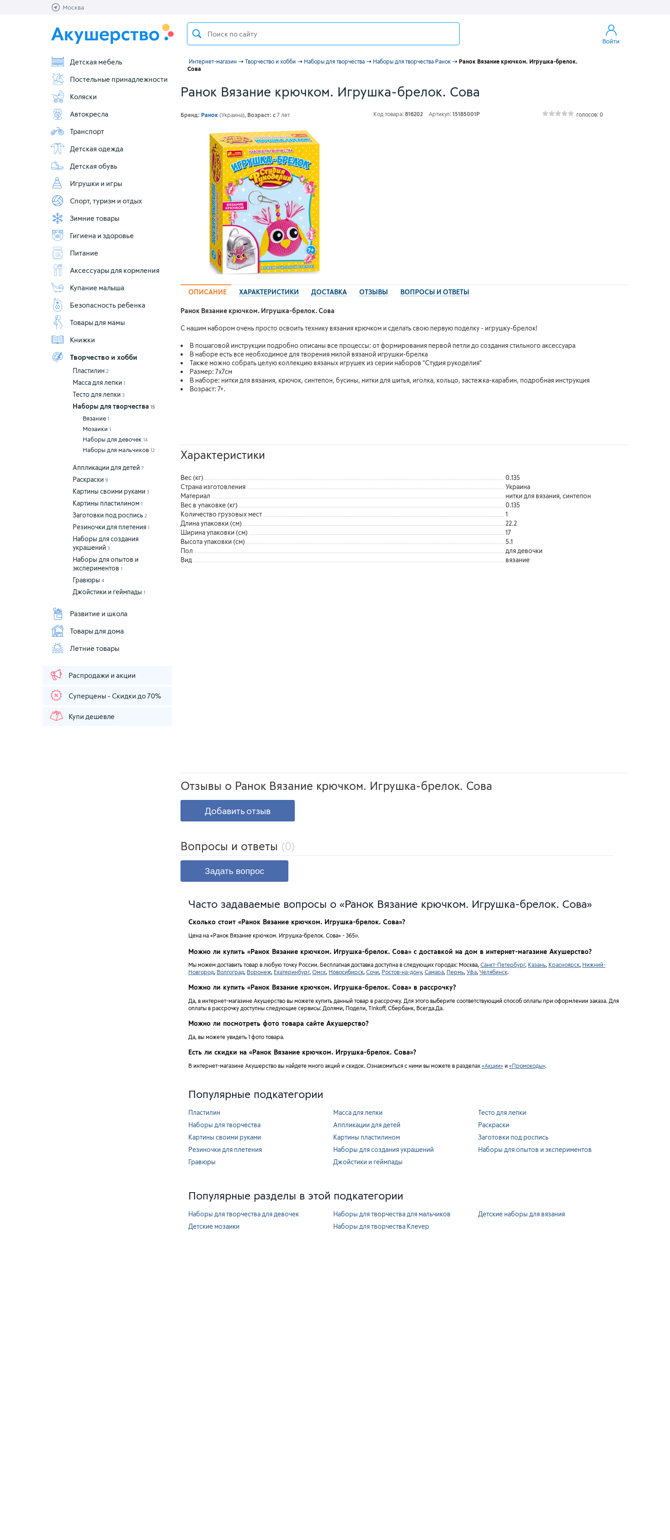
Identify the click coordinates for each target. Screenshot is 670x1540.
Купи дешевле (82, 716)
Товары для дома (87, 630)
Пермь (455, 972)
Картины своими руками (111, 491)
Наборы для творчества (114, 406)
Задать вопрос (234, 871)
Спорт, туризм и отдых (96, 200)
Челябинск (493, 972)
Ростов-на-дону (402, 972)
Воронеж (259, 972)
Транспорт (77, 131)
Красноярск (564, 964)
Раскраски (90, 479)
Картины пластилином (108, 503)
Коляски (73, 96)
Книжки (72, 339)
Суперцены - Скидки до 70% (105, 695)
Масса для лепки (99, 382)
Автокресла (79, 114)
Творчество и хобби (93, 357)
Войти (611, 34)
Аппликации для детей (108, 467)
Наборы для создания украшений (383, 1149)
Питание (74, 252)
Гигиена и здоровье (92, 235)
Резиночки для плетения (111, 527)
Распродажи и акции (92, 674)
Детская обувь (83, 166)
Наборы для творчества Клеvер (381, 1226)
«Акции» (492, 1065)
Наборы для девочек (115, 439)
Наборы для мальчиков (119, 449)
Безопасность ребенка (97, 305)
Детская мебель (86, 61)
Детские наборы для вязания (521, 1214)
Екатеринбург (291, 972)
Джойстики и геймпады (109, 592)
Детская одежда (86, 148)
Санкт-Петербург (502, 964)
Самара (434, 972)
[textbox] (323, 33)
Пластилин (91, 370)
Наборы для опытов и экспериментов (535, 1149)
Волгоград (230, 972)
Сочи (372, 972)
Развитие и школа (89, 613)
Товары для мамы (87, 322)
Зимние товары (84, 218)
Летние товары (84, 648)
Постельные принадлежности (109, 79)
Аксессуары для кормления (105, 270)
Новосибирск (346, 972)
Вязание (96, 418)
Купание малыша (87, 287)
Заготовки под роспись (110, 515)
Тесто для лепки (99, 394)
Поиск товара (196, 33)
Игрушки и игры (86, 183)
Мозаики (97, 428)
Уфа (472, 972)
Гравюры (88, 580)
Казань (537, 964)
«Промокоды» (527, 1065)
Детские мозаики (213, 1226)
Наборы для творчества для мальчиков (392, 1214)
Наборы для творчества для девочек (243, 1214)
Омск (319, 972)
